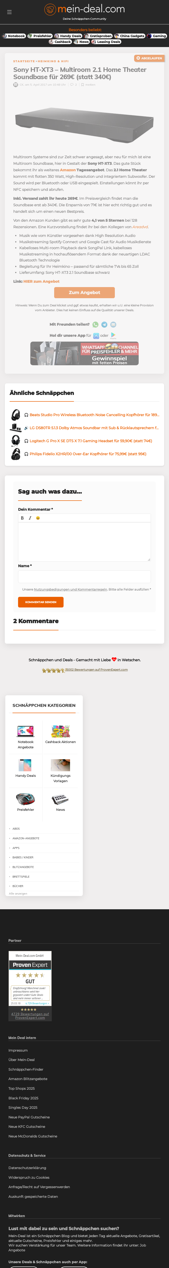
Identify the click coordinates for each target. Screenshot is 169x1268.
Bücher (18, 887)
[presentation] (22, 519)
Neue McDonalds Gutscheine (32, 1138)
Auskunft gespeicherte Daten (33, 1198)
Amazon (68, 171)
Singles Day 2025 (22, 1109)
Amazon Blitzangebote (27, 1080)
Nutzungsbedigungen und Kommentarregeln (70, 591)
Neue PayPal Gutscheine (29, 1118)
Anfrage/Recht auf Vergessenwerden (39, 1188)
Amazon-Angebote (26, 839)
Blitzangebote (23, 868)
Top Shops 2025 (21, 1090)
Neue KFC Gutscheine (26, 1128)
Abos (16, 830)
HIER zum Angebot (41, 283)
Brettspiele (21, 878)
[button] (22, 519)
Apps (16, 849)
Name (25, 567)
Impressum (18, 1051)
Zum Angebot (84, 294)
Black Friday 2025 (23, 1099)
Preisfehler (52, 1242)
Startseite (24, 61)
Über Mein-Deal (21, 1061)
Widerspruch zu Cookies (28, 1179)
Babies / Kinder (23, 859)
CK (18, 86)
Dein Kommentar (35, 511)
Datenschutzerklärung (27, 1169)
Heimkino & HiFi (53, 61)
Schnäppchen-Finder (25, 1071)
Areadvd (140, 228)
